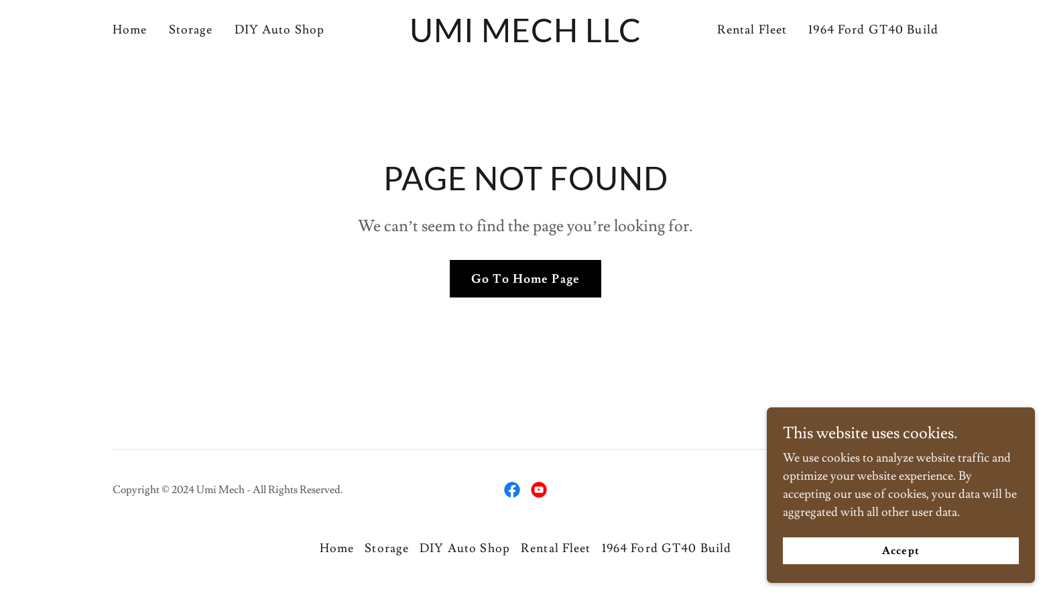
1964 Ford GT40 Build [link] (873, 30)
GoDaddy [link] (915, 489)
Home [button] (337, 548)
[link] (526, 38)
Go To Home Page (525, 279)
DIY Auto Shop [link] (280, 30)
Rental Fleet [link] (752, 30)
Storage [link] (191, 30)
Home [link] (130, 30)
